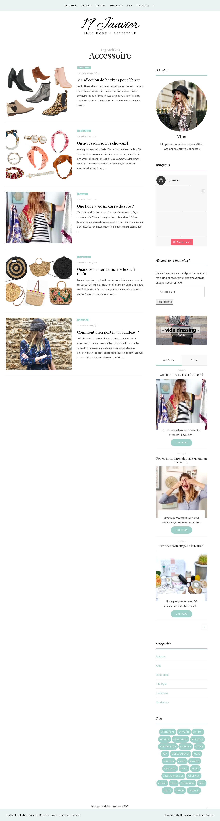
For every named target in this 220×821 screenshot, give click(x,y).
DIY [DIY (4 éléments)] (166, 754)
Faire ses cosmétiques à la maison (181, 546)
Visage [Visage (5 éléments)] (180, 790)
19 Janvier (110, 25)
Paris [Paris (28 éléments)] (185, 768)
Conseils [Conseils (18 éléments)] (186, 746)
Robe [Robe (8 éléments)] (196, 768)
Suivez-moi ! (181, 242)
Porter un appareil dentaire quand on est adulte (181, 460)
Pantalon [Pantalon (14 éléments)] (170, 768)
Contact (75, 814)
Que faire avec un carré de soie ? (105, 206)
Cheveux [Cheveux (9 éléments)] (198, 739)
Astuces (100, 5)
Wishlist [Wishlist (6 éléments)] (194, 790)
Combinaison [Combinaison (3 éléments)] (168, 746)
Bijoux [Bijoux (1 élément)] (198, 732)
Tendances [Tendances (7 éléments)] (188, 783)
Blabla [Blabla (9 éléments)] (165, 739)
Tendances (142, 5)
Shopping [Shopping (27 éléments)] (194, 776)
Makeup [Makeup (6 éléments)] (169, 761)
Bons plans (116, 5)
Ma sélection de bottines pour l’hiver (108, 79)
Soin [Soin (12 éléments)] (174, 783)
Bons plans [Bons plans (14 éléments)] (181, 739)
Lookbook (71, 5)
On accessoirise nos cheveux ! (102, 142)
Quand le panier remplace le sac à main (106, 271)
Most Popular (168, 360)
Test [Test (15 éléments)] (202, 783)
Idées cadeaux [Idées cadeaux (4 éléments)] (181, 754)
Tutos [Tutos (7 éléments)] (168, 790)
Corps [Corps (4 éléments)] (200, 746)
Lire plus (181, 442)
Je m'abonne (164, 301)
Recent (194, 360)
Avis (129, 5)
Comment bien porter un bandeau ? (108, 332)
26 (94, 199)
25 (95, 262)
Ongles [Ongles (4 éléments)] (195, 761)
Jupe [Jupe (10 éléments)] (197, 754)
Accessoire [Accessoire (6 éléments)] (168, 732)
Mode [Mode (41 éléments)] (183, 761)
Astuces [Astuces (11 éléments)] (184, 732)
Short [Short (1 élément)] (163, 783)
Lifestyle (86, 5)
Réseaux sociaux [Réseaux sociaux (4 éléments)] (174, 776)
